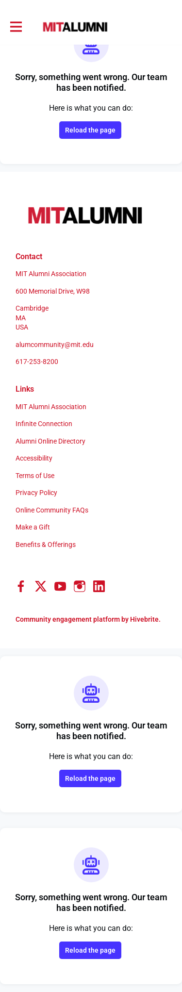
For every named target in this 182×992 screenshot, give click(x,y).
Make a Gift (33, 527)
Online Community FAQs (52, 510)
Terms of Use (35, 475)
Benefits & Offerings (46, 544)
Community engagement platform (68, 619)
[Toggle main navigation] (15, 27)
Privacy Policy (36, 492)
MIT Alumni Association (51, 407)
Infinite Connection (44, 424)
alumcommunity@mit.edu (55, 344)
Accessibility (34, 458)
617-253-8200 (37, 361)
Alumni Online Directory (50, 441)
